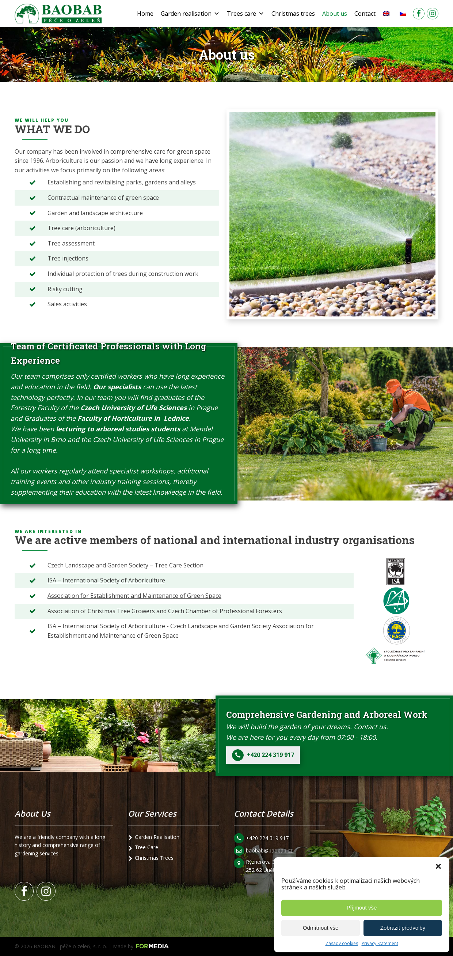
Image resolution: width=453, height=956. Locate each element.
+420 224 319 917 (267, 838)
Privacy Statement (380, 943)
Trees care (245, 14)
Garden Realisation (157, 836)
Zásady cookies (342, 943)
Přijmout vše (362, 907)
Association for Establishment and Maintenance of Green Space (134, 596)
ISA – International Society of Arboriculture (106, 580)
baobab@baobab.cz (269, 850)
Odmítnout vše (321, 928)
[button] (438, 866)
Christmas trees (293, 14)
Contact (365, 14)
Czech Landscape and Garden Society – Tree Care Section (125, 565)
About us (334, 14)
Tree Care (146, 847)
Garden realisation (190, 14)
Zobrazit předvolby (402, 928)
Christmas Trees (154, 857)
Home (145, 14)
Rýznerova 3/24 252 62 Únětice (265, 865)
